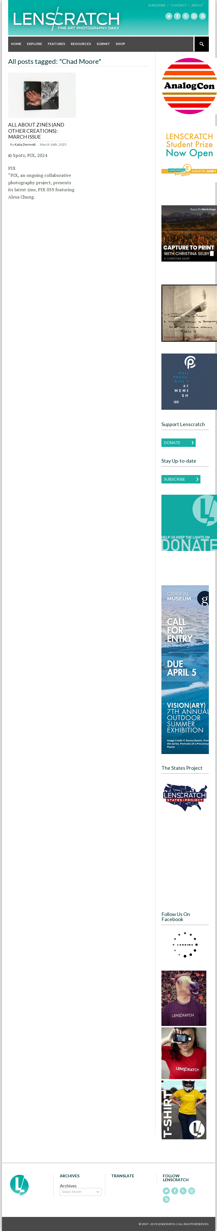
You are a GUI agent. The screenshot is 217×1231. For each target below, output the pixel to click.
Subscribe (174, 479)
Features (56, 44)
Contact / (180, 5)
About (197, 5)
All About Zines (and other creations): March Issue (36, 130)
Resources (81, 44)
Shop (120, 44)
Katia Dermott (25, 144)
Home (16, 44)
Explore (34, 44)
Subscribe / (158, 5)
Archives (68, 1185)
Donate (172, 442)
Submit (103, 44)
